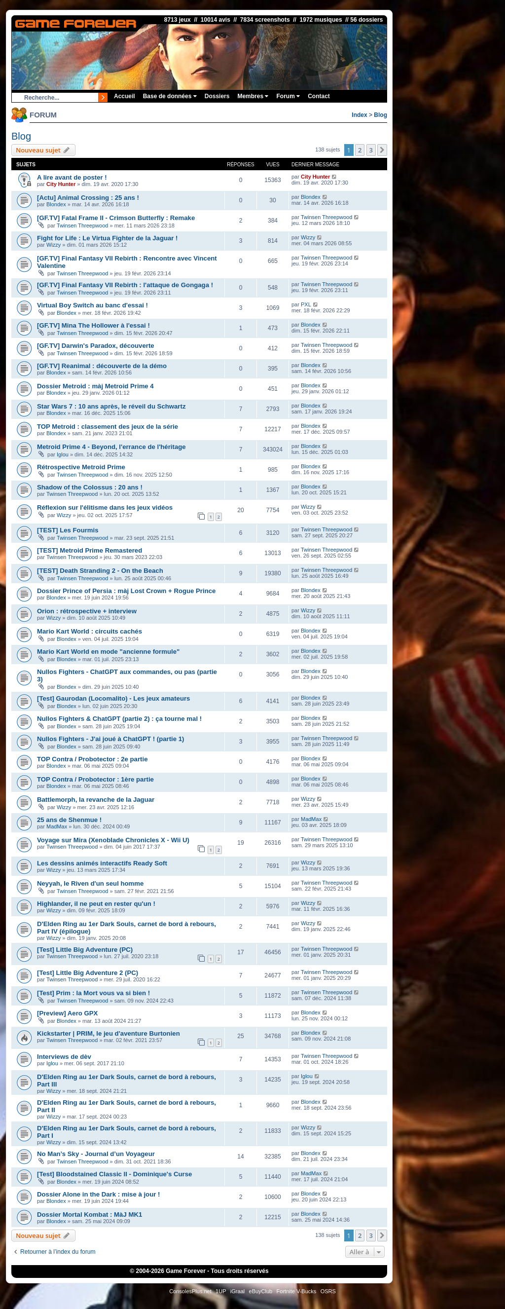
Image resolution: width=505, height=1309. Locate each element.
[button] (382, 150)
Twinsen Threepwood (82, 225)
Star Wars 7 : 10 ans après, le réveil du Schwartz (111, 406)
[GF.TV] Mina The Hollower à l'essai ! (93, 325)
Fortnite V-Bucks (297, 1291)
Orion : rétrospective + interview (87, 611)
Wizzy (53, 245)
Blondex (56, 204)
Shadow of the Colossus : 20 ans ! (90, 487)
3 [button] (371, 150)
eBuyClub (261, 1291)
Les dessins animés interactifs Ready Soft (102, 863)
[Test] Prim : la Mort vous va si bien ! (93, 993)
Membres (252, 96)
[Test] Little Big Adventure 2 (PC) (87, 972)
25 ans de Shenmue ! (69, 819)
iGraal (237, 1291)
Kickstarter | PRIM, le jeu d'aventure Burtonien (108, 1033)
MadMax (56, 826)
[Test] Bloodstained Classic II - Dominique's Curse (114, 1174)
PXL (306, 304)
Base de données (170, 96)
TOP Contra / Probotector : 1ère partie (95, 779)
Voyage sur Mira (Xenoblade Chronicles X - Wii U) (113, 840)
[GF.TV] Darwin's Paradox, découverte (95, 345)
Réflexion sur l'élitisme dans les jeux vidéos (105, 507)
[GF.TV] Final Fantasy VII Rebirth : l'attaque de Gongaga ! (125, 285)
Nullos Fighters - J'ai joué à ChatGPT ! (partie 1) (110, 739)
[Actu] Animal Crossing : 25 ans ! (88, 197)
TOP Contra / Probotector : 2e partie (92, 759)
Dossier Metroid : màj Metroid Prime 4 (95, 386)
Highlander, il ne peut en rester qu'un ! (96, 903)
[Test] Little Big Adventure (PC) (85, 949)
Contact (319, 96)
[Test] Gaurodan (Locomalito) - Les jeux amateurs (113, 698)
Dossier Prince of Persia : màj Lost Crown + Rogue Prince (126, 591)
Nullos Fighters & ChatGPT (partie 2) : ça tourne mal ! (119, 718)
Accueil (124, 96)
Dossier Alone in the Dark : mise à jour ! (98, 1194)
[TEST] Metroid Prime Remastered (89, 550)
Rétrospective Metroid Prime (81, 467)
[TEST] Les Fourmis (68, 530)
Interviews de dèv (64, 1056)
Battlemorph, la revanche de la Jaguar (95, 799)
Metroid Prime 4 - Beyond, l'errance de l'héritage (111, 446)
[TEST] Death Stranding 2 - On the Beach (100, 570)
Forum (288, 96)
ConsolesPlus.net (190, 1291)
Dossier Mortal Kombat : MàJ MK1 (89, 1214)
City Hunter (60, 184)
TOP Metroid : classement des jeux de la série (107, 426)
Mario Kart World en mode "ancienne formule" (108, 651)
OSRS (328, 1291)
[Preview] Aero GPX (67, 1013)
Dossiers (217, 96)
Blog (380, 115)
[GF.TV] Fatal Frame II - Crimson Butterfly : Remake (116, 218)
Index (359, 115)
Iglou (63, 454)
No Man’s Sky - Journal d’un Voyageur (96, 1154)
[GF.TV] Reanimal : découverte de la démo (102, 366)
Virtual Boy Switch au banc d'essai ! (92, 305)
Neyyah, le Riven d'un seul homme (90, 883)
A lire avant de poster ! (72, 177)
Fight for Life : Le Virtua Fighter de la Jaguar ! (107, 238)
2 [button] (359, 150)
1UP (221, 1291)
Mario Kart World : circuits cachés (89, 631)
